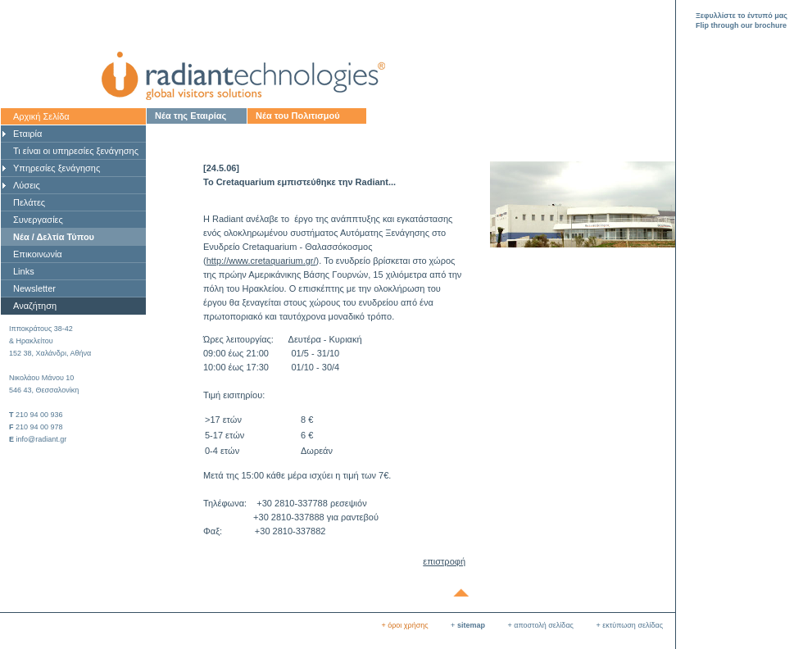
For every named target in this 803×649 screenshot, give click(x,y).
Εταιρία (27, 133)
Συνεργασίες (38, 220)
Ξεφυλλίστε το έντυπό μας (741, 15)
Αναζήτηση (35, 306)
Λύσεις (26, 185)
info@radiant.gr (41, 439)
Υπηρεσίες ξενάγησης (56, 168)
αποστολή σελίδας (544, 625)
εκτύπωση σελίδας (632, 625)
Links (23, 271)
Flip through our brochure (741, 25)
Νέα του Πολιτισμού (298, 115)
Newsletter (34, 288)
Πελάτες (29, 202)
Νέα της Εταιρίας (190, 115)
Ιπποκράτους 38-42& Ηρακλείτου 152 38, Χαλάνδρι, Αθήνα (50, 340)
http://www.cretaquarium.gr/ (261, 261)
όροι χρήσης (408, 625)
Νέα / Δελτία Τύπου (53, 237)
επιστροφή (444, 561)
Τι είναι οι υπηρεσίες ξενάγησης (75, 151)
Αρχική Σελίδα (41, 116)
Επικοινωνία (37, 254)
